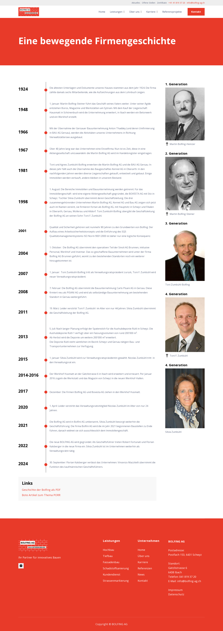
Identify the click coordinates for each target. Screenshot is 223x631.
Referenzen (145, 568)
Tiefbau (108, 555)
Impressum (175, 590)
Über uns (143, 555)
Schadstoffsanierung (116, 568)
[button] (117, 12)
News (141, 574)
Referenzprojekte (172, 11)
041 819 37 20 (187, 576)
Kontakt (196, 11)
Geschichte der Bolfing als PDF (41, 489)
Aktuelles (136, 2)
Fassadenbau (111, 562)
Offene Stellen (148, 2)
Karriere (143, 562)
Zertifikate (162, 2)
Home (102, 11)
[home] (28, 11)
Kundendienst (111, 574)
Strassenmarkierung (116, 580)
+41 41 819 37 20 (176, 2)
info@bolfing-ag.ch (196, 2)
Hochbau (108, 549)
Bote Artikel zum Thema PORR (41, 495)
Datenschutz (176, 594)
